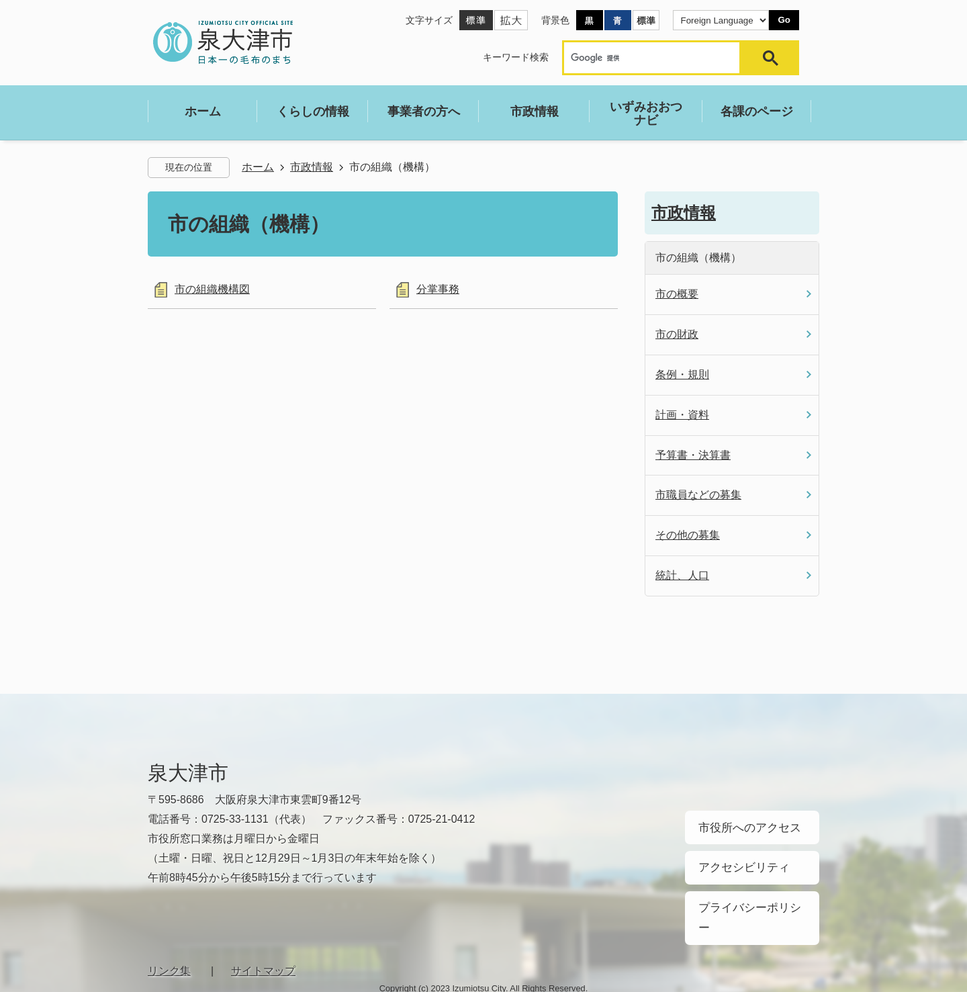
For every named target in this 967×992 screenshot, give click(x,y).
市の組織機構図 (212, 289)
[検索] (655, 57)
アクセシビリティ (736, 858)
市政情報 (311, 167)
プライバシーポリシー (745, 892)
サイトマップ (263, 932)
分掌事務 (437, 289)
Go (784, 20)
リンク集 (169, 932)
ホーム (258, 167)
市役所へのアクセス (740, 824)
